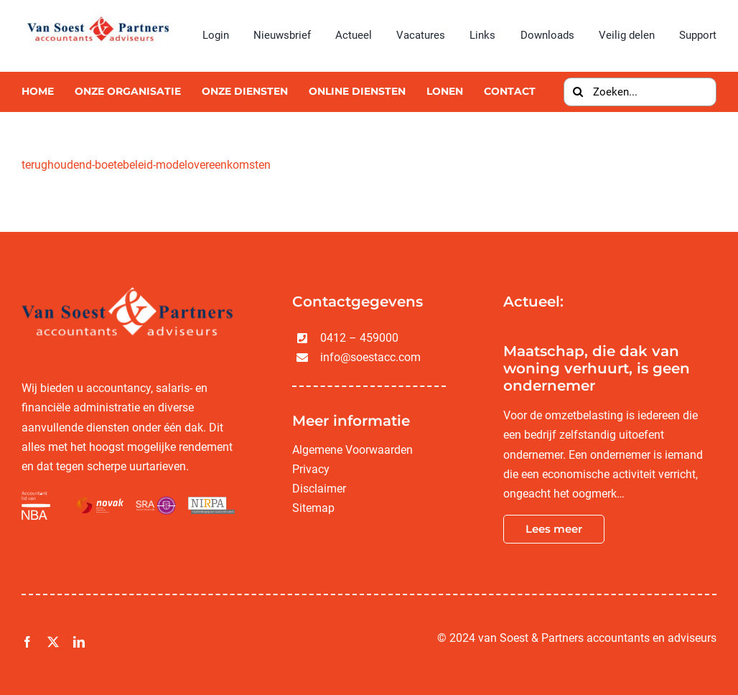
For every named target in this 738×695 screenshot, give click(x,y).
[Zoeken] (578, 92)
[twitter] (53, 642)
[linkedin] (79, 642)
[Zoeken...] (640, 92)
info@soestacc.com (370, 357)
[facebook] (27, 642)
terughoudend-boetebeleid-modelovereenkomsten (146, 165)
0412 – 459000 (359, 338)
